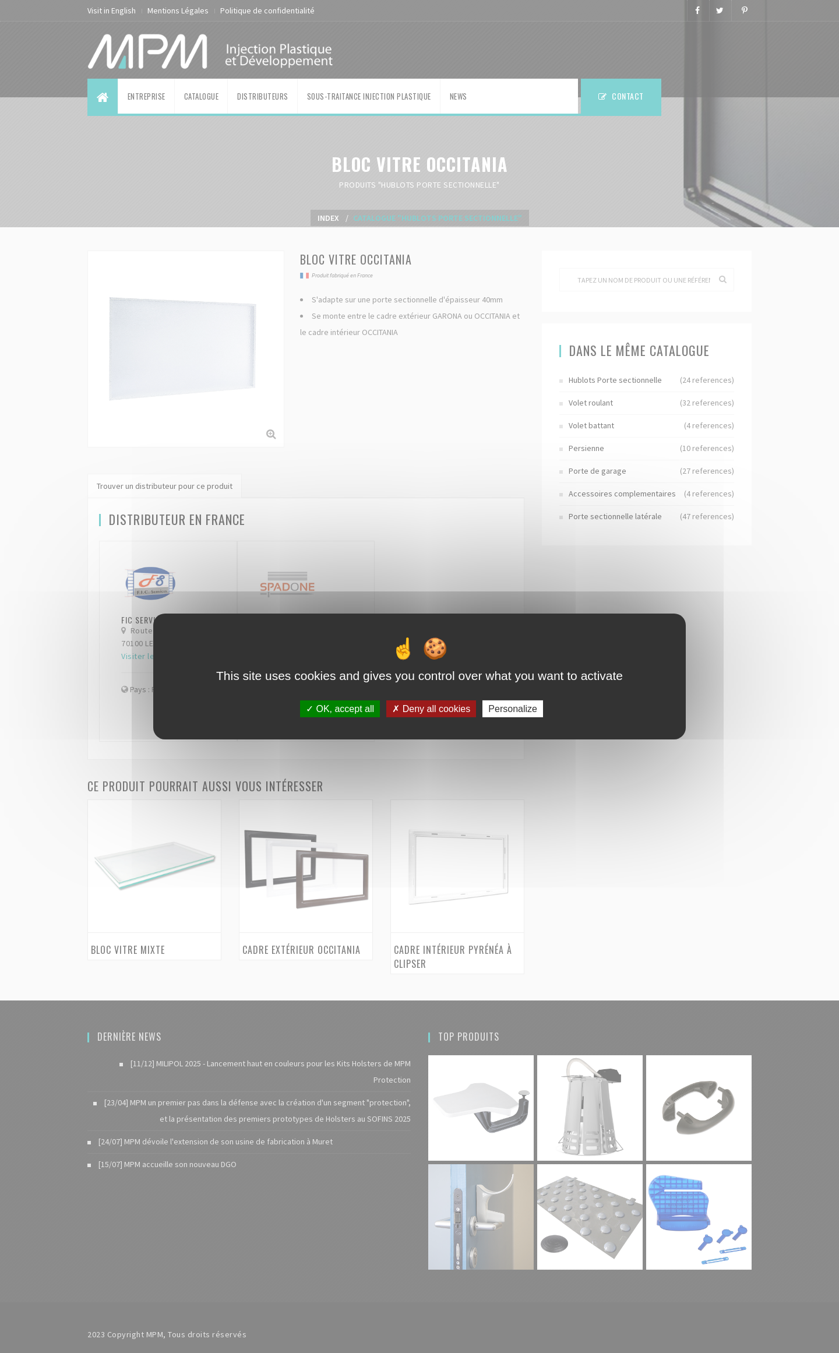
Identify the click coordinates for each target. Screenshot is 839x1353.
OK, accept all (340, 709)
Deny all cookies (431, 709)
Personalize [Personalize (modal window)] (512, 709)
